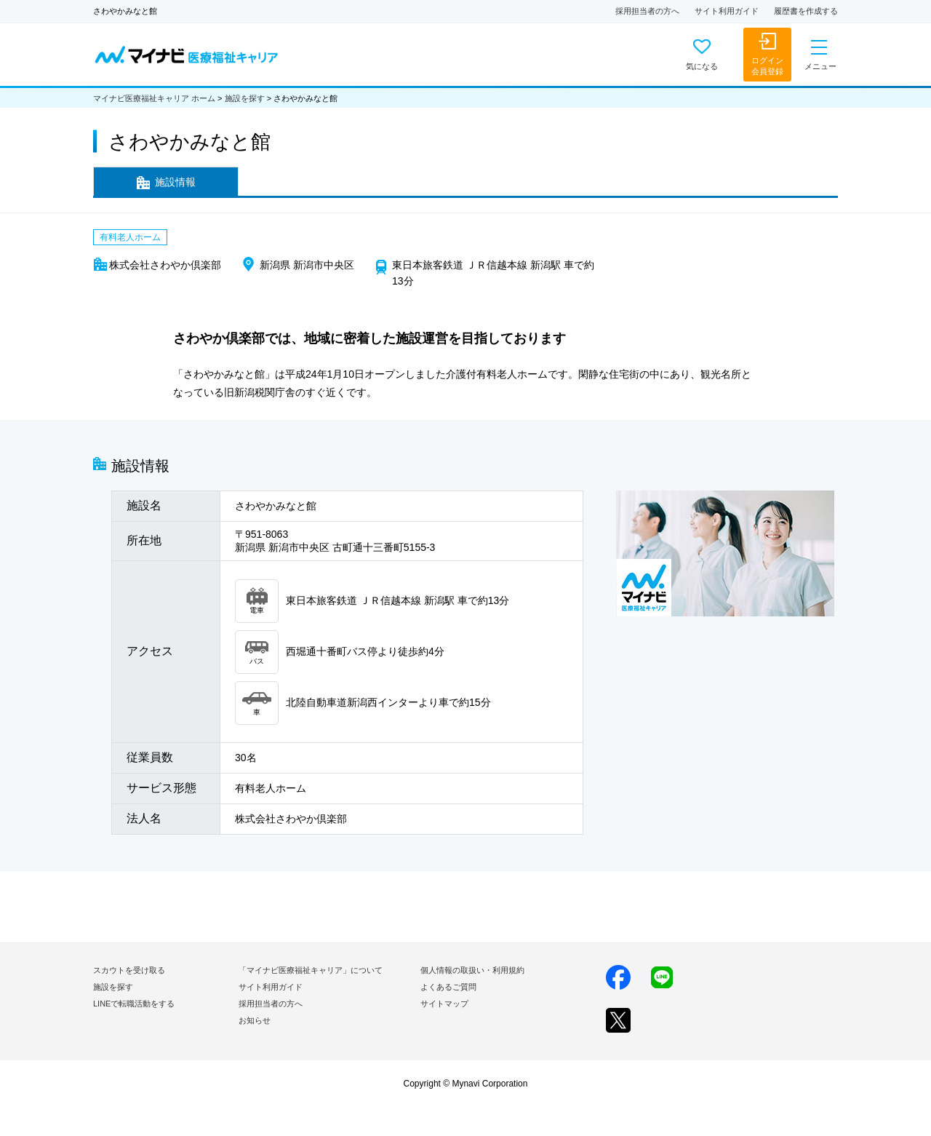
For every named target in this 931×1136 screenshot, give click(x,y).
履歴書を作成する (806, 11)
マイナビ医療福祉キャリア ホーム (154, 98)
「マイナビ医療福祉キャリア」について (311, 970)
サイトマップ (444, 1003)
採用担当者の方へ (647, 11)
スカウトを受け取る (129, 970)
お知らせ (255, 1020)
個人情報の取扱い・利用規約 (472, 970)
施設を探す (245, 98)
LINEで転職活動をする (134, 1003)
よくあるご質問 (448, 986)
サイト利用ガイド (727, 11)
